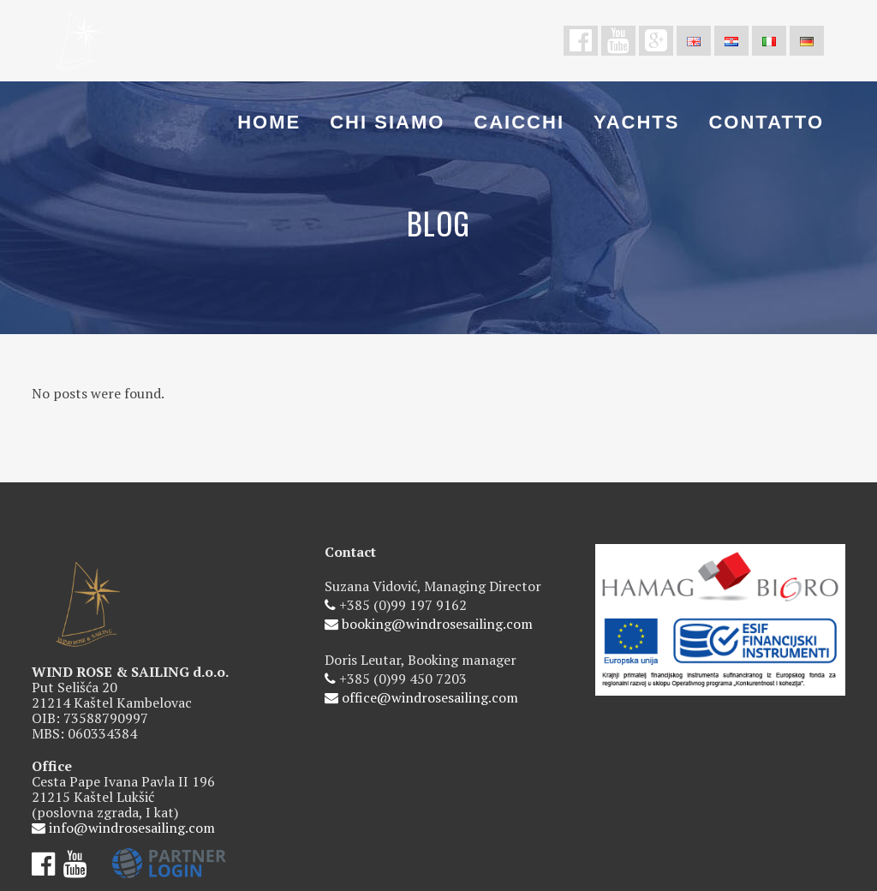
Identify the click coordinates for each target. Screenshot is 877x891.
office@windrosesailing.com (430, 697)
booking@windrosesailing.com (437, 623)
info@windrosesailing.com (132, 827)
